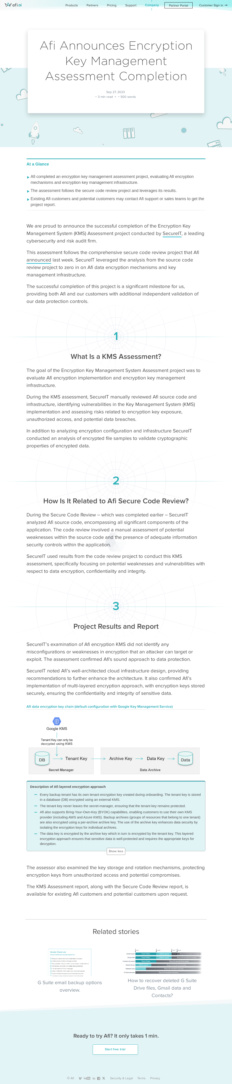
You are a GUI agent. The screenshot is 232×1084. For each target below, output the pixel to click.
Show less (116, 851)
